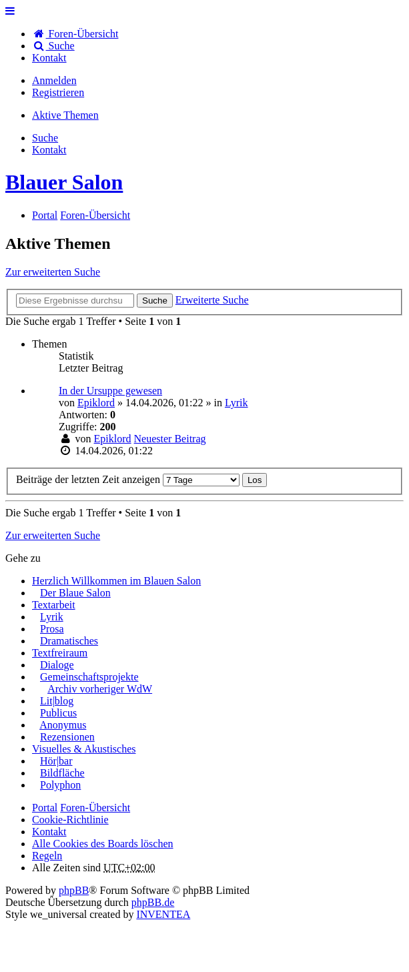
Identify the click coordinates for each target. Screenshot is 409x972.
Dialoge (57, 664)
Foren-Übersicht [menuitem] (75, 33)
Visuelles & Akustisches (83, 749)
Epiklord (96, 402)
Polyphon (60, 785)
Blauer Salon (64, 182)
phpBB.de (152, 902)
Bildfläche (62, 773)
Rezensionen (67, 737)
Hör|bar (56, 761)
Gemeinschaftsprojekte (89, 676)
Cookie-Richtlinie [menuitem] (70, 819)
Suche (154, 301)
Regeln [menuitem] (47, 855)
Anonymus (62, 725)
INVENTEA (163, 914)
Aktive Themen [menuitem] (65, 115)
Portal (44, 215)
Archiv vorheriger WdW (99, 688)
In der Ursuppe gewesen (110, 390)
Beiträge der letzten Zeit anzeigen (128, 479)
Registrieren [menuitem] (58, 92)
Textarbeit (53, 604)
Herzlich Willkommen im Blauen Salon (116, 580)
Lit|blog (56, 700)
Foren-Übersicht (95, 807)
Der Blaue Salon (75, 592)
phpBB (74, 890)
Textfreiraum (59, 652)
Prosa (52, 628)
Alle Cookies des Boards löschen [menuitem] (102, 843)
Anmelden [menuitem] (54, 80)
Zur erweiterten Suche (52, 272)
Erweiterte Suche (212, 300)
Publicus (58, 712)
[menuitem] (49, 57)
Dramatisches (69, 640)
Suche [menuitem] (53, 45)
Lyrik (236, 402)
